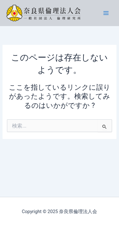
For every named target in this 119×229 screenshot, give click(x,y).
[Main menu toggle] (106, 13)
